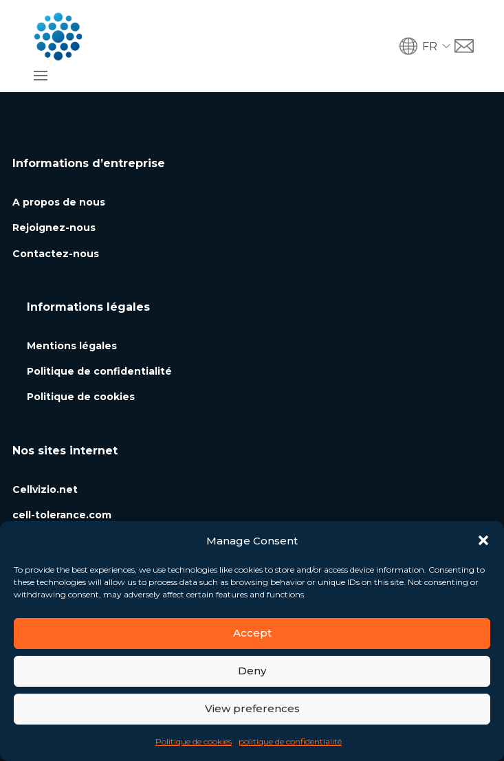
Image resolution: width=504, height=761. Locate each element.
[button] (483, 540)
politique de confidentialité (290, 741)
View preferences (252, 708)
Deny (252, 670)
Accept (252, 632)
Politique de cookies (193, 741)
